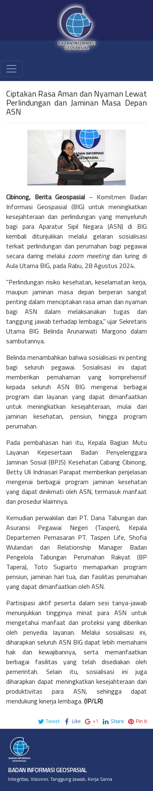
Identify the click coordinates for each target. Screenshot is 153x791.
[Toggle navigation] (11, 69)
